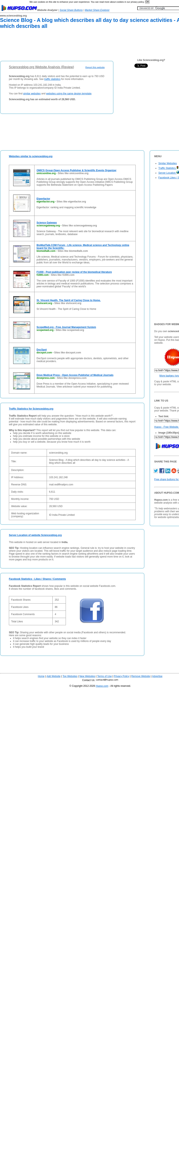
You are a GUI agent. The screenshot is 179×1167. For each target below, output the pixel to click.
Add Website (53, 676)
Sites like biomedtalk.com (73, 251)
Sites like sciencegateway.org (79, 225)
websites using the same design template (68, 93)
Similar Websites (167, 163)
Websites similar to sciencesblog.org (30, 156)
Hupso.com (102, 686)
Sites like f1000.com (62, 274)
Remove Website (140, 676)
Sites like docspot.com (67, 352)
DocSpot (42, 349)
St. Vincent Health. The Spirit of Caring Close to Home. (69, 300)
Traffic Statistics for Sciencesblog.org (31, 408)
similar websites (32, 93)
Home (41, 676)
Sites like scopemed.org (70, 330)
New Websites (87, 676)
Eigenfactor (43, 198)
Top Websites (70, 676)
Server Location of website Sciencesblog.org (35, 535)
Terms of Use (104, 676)
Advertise (157, 676)
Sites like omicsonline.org (73, 173)
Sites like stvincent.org (67, 303)
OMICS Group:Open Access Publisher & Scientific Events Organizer (76, 170)
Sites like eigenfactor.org (71, 201)
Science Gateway (47, 222)
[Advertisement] (75, 45)
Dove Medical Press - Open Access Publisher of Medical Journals (75, 375)
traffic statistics (52, 79)
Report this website (95, 67)
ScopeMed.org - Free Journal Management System (66, 327)
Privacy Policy (121, 676)
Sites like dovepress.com (72, 378)
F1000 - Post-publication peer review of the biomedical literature (74, 272)
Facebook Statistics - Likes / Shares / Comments (37, 579)
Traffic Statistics (168, 168)
